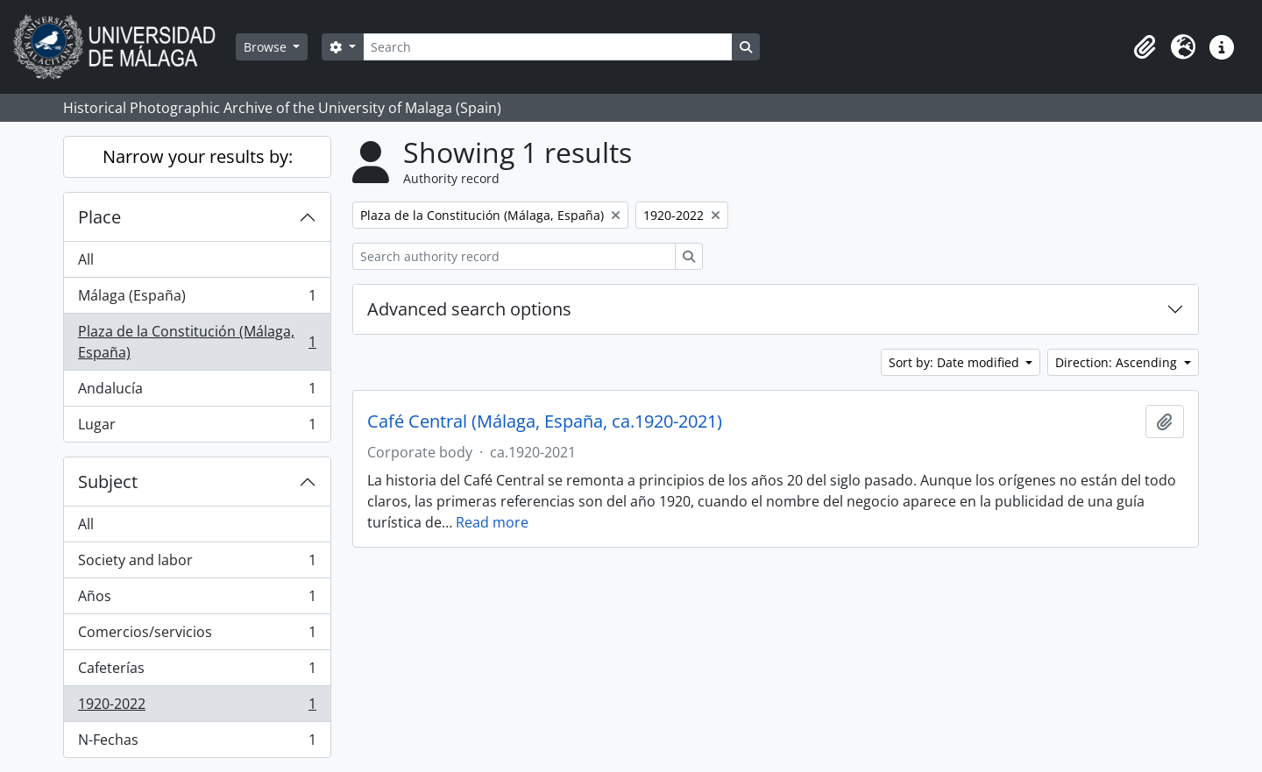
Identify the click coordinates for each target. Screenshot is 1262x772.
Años (196, 599)
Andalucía (196, 392)
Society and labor (196, 563)
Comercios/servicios (196, 635)
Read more (492, 522)
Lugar (196, 428)
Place (99, 217)
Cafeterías (196, 671)
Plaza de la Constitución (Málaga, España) (196, 342)
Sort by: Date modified (956, 362)
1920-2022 (196, 707)
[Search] (548, 46)
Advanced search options (469, 309)
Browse (267, 47)
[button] (1144, 47)
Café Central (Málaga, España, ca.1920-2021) (544, 421)
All (86, 259)
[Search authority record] (514, 256)
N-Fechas (196, 743)
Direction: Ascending (1117, 362)
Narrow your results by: (198, 156)
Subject (108, 481)
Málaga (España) (196, 299)
